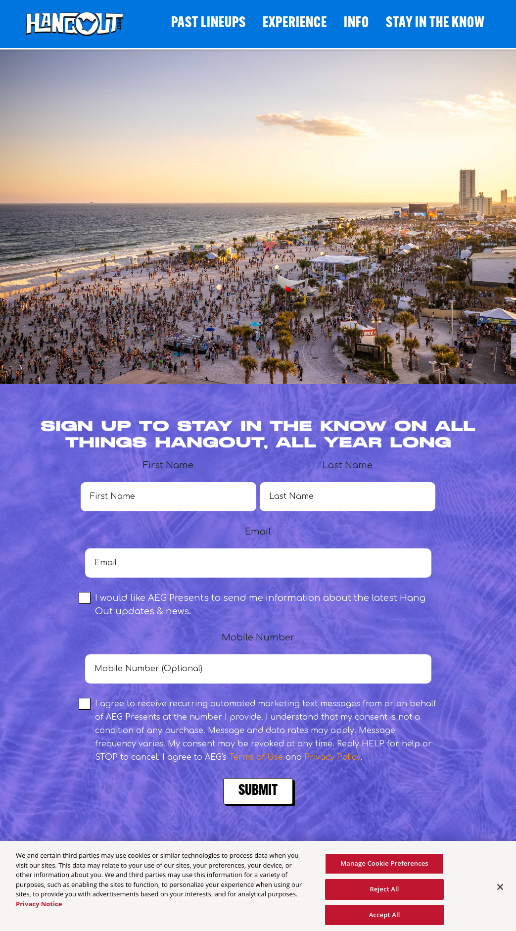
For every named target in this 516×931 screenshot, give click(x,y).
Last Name (347, 485)
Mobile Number (258, 658)
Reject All (384, 892)
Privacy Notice (39, 907)
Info (356, 23)
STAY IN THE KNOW (435, 23)
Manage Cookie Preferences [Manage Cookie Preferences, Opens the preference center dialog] (384, 867)
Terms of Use (256, 757)
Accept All (384, 918)
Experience (295, 23)
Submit (258, 791)
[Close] (500, 891)
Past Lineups (208, 23)
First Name (168, 485)
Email (258, 552)
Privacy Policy (332, 757)
